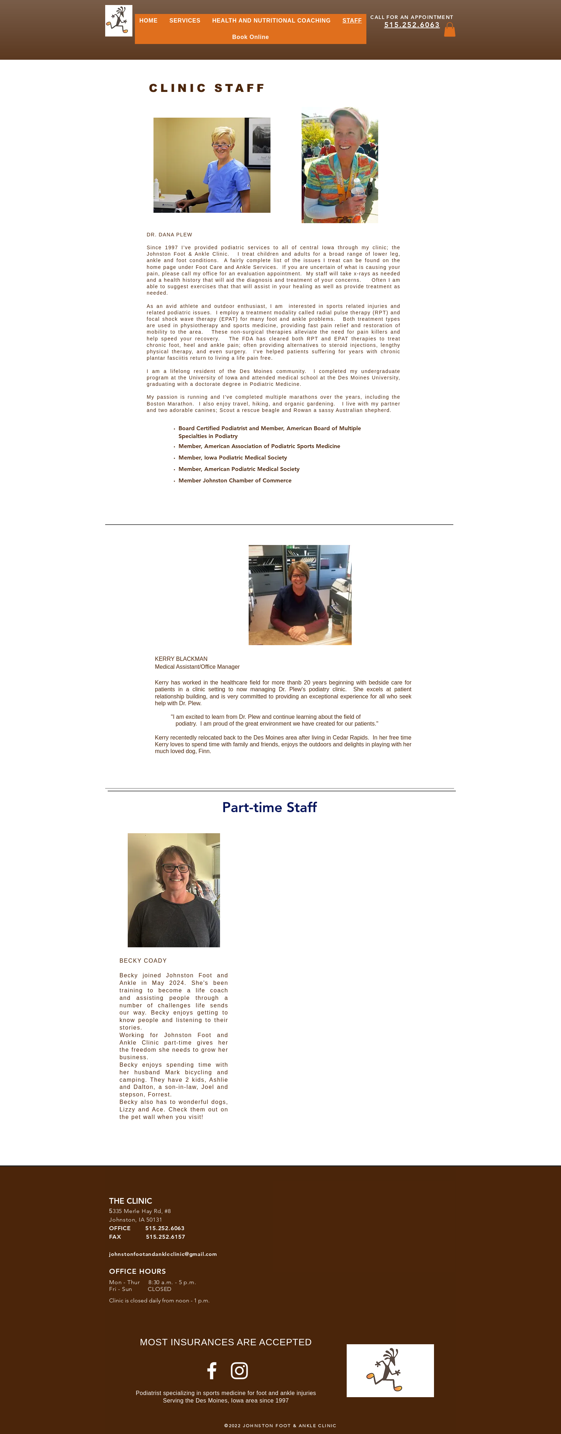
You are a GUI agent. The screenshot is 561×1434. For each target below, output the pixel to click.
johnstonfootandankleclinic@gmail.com (163, 1254)
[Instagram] (239, 1370)
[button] (450, 29)
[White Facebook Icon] (211, 1370)
